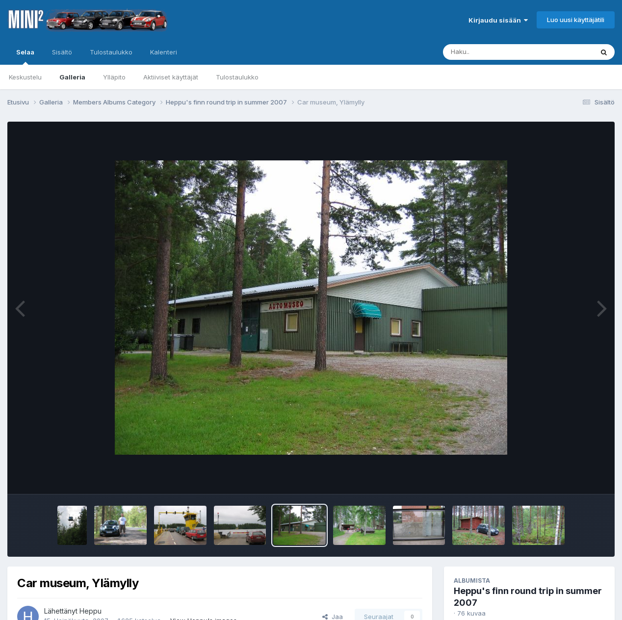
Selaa (25, 56)
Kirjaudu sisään (498, 20)
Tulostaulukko (237, 77)
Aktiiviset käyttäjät (170, 77)
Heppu (90, 611)
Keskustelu (25, 77)
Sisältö (62, 52)
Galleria (72, 77)
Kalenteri (163, 52)
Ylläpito (114, 77)
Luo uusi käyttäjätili (575, 20)
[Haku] (500, 52)
